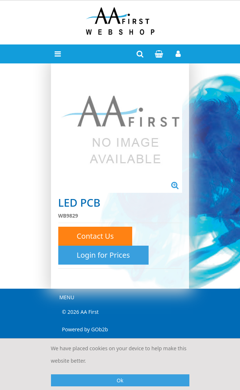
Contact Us (95, 236)
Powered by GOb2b (85, 329)
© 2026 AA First (80, 311)
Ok (120, 380)
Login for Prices (103, 255)
